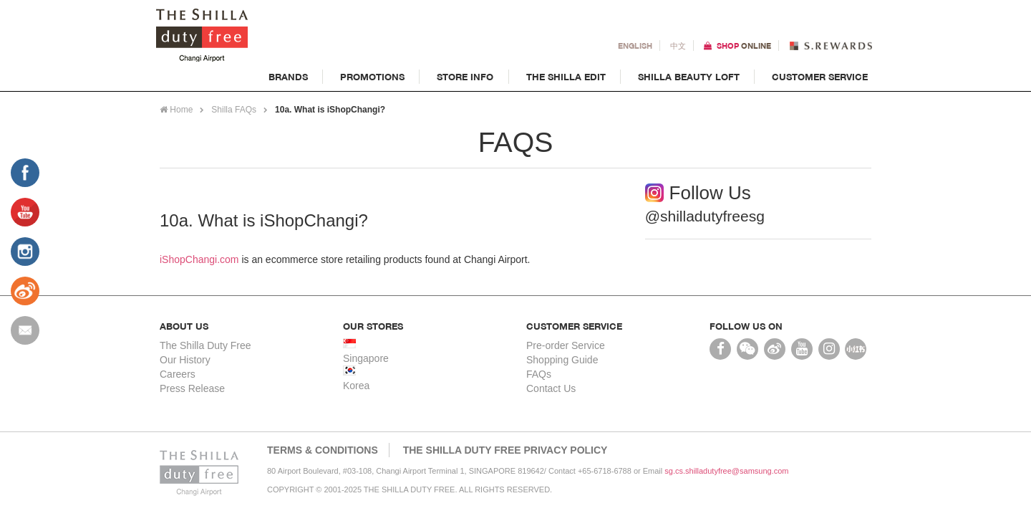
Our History (185, 360)
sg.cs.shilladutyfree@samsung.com (726, 471)
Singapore (366, 358)
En (635, 45)
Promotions (372, 76)
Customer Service (820, 76)
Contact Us (551, 388)
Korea (356, 385)
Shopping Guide (562, 360)
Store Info (465, 76)
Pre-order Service (565, 345)
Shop (744, 45)
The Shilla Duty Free (205, 345)
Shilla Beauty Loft (689, 76)
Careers (177, 374)
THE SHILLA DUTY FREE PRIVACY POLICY (505, 450)
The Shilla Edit (566, 76)
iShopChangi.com (199, 259)
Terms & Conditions (322, 450)
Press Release (192, 388)
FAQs (538, 374)
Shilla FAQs (233, 110)
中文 (678, 45)
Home (176, 110)
